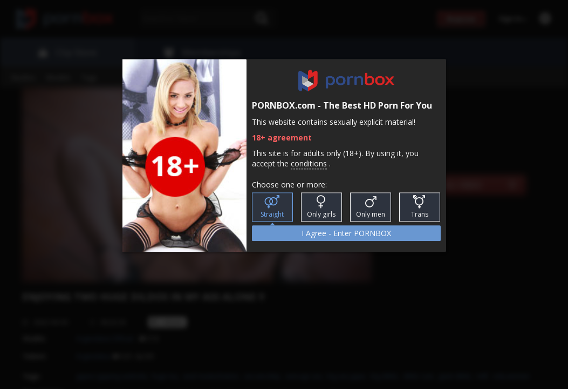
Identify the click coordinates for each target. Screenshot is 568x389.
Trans (419, 207)
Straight (272, 207)
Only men (370, 207)
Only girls (321, 207)
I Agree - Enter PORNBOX (346, 234)
